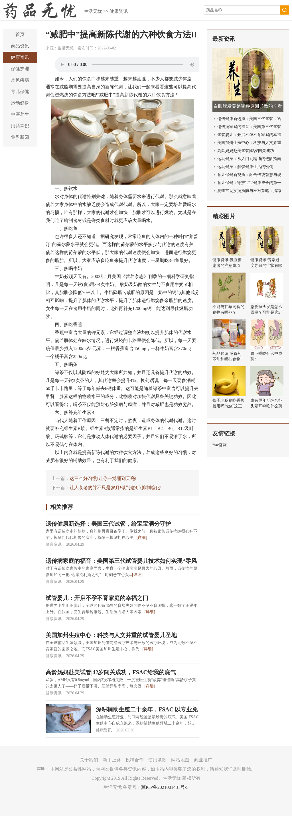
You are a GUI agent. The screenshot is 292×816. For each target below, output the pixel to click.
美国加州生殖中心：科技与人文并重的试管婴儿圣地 (111, 635)
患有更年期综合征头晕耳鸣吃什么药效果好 (266, 406)
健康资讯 (119, 11)
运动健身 (20, 103)
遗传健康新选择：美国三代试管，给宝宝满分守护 (108, 524)
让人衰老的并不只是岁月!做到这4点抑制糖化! (116, 487)
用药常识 (20, 125)
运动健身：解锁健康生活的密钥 (245, 167)
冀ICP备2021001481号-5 (164, 787)
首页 (20, 34)
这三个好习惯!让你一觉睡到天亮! (103, 478)
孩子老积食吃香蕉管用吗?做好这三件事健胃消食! (228, 406)
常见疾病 (20, 80)
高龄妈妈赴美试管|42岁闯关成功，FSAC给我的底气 (111, 672)
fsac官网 (219, 445)
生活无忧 (93, 11)
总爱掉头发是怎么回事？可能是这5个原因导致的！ (266, 312)
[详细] (142, 537)
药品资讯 (20, 45)
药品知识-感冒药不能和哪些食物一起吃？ (228, 359)
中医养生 (20, 114)
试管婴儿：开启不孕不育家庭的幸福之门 (97, 598)
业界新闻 (20, 137)
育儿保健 (20, 91)
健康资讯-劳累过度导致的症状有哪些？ (266, 265)
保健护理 (20, 68)
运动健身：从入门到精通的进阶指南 (249, 159)
